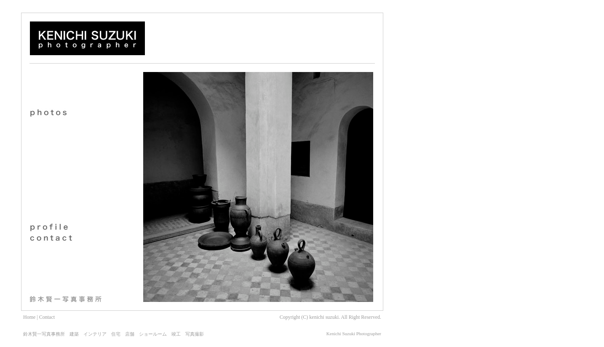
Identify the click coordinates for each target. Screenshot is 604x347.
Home (29, 317)
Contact (47, 317)
